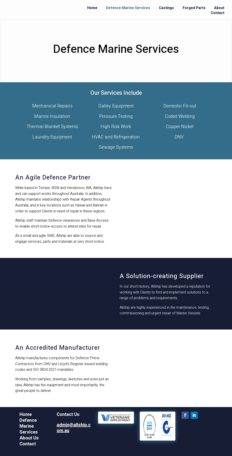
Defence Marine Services (128, 8)
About (219, 8)
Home (92, 8)
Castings (166, 8)
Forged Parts (194, 8)
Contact (217, 13)
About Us (29, 438)
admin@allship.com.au (74, 428)
